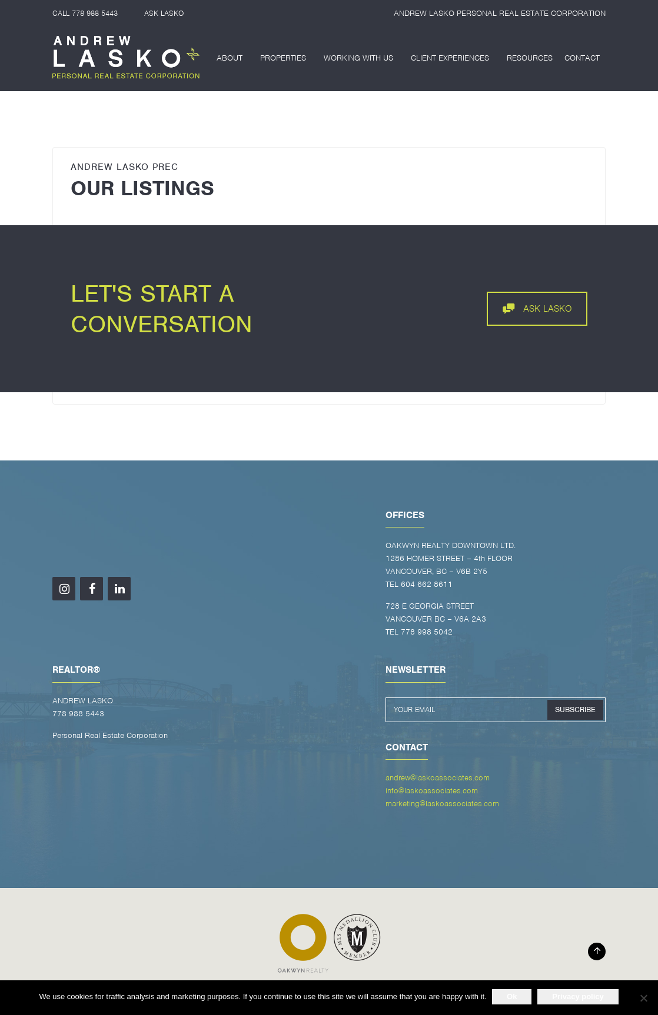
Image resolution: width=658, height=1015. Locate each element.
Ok (512, 996)
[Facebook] (91, 588)
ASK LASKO (164, 13)
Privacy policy (578, 996)
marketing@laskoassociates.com (442, 804)
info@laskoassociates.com (432, 791)
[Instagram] (63, 588)
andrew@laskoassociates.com (438, 778)
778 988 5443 (95, 13)
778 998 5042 (427, 632)
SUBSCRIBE (575, 709)
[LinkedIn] (119, 588)
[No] (643, 998)
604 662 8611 (427, 584)
